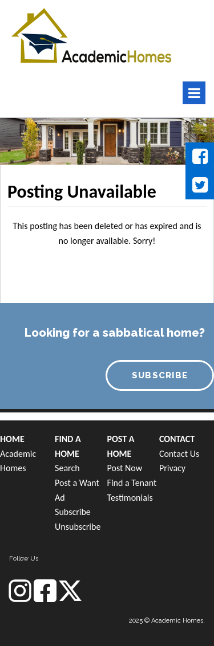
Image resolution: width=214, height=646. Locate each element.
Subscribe (73, 511)
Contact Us (179, 453)
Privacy (172, 468)
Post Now (125, 468)
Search (67, 468)
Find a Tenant (132, 482)
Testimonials (130, 497)
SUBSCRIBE (160, 375)
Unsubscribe (77, 526)
